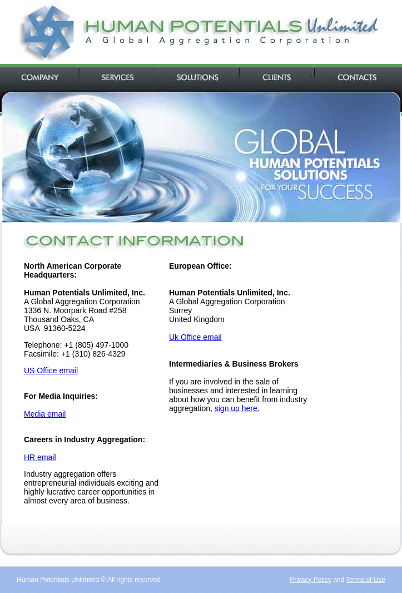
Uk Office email (195, 337)
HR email (40, 457)
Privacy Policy (310, 580)
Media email (45, 413)
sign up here (236, 408)
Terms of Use (365, 580)
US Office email (51, 370)
